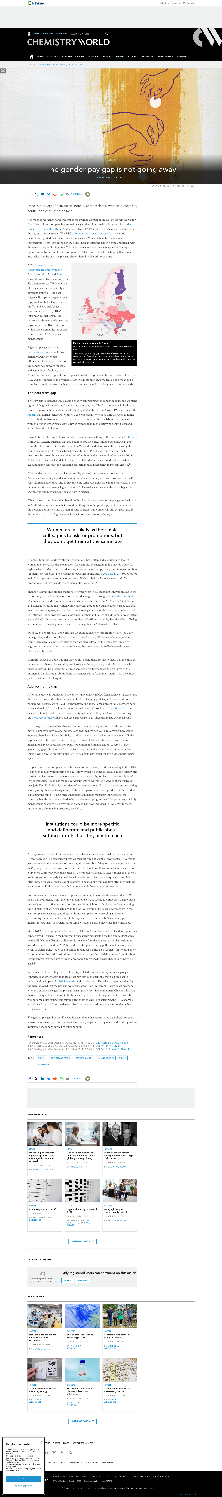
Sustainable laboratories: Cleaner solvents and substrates (80, 1391)
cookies (151, 1488)
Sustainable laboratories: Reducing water (117, 1336)
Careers (111, 160)
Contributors (79, 1443)
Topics (56, 1443)
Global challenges (139, 1476)
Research (109, 1206)
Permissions (107, 1462)
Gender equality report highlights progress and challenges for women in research (42, 1157)
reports (31, 414)
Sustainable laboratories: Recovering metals (117, 1390)
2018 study (109, 573)
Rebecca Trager (43, 1170)
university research (38, 352)
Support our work (161, 1476)
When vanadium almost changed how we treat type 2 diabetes (119, 1155)
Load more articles (82, 1241)
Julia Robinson (117, 1167)
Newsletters (44, 64)
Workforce (43, 1065)
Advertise (45, 1443)
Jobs (55, 64)
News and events (77, 1476)
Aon (59, 274)
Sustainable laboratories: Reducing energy (42, 1390)
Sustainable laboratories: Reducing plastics (80, 1336)
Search (107, 34)
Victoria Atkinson (74, 1347)
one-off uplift (116, 708)
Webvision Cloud (189, 1494)
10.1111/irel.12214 (111, 1046)
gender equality (84, 1058)
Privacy (51, 1462)
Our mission (59, 1476)
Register (47, 34)
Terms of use (76, 1462)
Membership (189, 3)
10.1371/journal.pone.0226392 (111, 1042)
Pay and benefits (106, 1058)
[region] (23, 1466)
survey (41, 265)
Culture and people (60, 1058)
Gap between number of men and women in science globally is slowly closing (81, 1155)
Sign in (67, 1280)
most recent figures (43, 717)
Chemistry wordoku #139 (42, 1209)
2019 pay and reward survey (91, 233)
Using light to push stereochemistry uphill (116, 1211)
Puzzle (32, 1206)
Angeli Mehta (79, 1167)
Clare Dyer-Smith (44, 1349)
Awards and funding (116, 1476)
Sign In (35, 34)
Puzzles (78, 64)
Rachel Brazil (105, 177)
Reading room (66, 64)
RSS (91, 1443)
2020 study (130, 437)
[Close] (41, 1441)
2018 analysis (67, 981)
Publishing (164, 3)
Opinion (108, 1149)
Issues (66, 1443)
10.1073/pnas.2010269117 (116, 1049)
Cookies (62, 1462)
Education (176, 3)
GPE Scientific (40, 1219)
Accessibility (92, 1462)
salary (122, 1058)
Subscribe (61, 34)
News (32, 1149)
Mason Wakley (117, 1220)
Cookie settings (23, 1486)
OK (23, 1479)
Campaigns (96, 1476)
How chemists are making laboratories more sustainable (42, 1337)
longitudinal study (119, 596)
